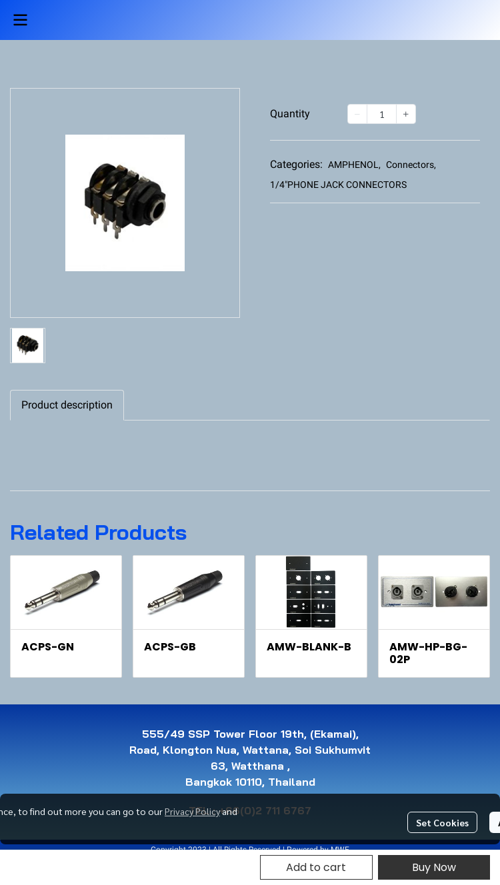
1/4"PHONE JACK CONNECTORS (338, 184)
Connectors (411, 164)
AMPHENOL (354, 164)
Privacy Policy (192, 811)
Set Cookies (442, 822)
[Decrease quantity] (357, 114)
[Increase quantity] (406, 114)
